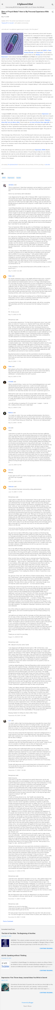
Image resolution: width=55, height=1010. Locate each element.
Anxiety (38, 54)
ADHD (45, 50)
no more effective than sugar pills (39, 122)
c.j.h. (9, 720)
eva (9, 428)
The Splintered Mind (13, 164)
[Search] (52, 4)
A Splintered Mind (25, 4)
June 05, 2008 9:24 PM (14, 481)
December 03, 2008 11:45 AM (16, 917)
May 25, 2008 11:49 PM (15, 422)
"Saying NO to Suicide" (7, 23)
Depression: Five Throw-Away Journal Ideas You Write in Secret (24, 977)
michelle (10, 381)
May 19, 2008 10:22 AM (15, 271)
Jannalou (11, 185)
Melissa (10, 412)
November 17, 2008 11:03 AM (16, 899)
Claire (10, 276)
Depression (40, 52)
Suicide (19, 178)
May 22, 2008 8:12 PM (14, 407)
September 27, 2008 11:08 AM (17, 770)
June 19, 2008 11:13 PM (15, 492)
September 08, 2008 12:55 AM (17, 715)
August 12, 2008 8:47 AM (15, 637)
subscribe (47, 164)
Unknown (11, 486)
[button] (52, 12)
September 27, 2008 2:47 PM (16, 871)
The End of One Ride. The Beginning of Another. (18, 933)
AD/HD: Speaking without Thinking (13, 955)
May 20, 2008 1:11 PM (14, 361)
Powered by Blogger (27, 1002)
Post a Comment (8, 921)
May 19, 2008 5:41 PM (14, 314)
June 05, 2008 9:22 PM (14, 465)
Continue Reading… (47, 948)
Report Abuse (27, 1006)
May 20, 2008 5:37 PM (14, 376)
